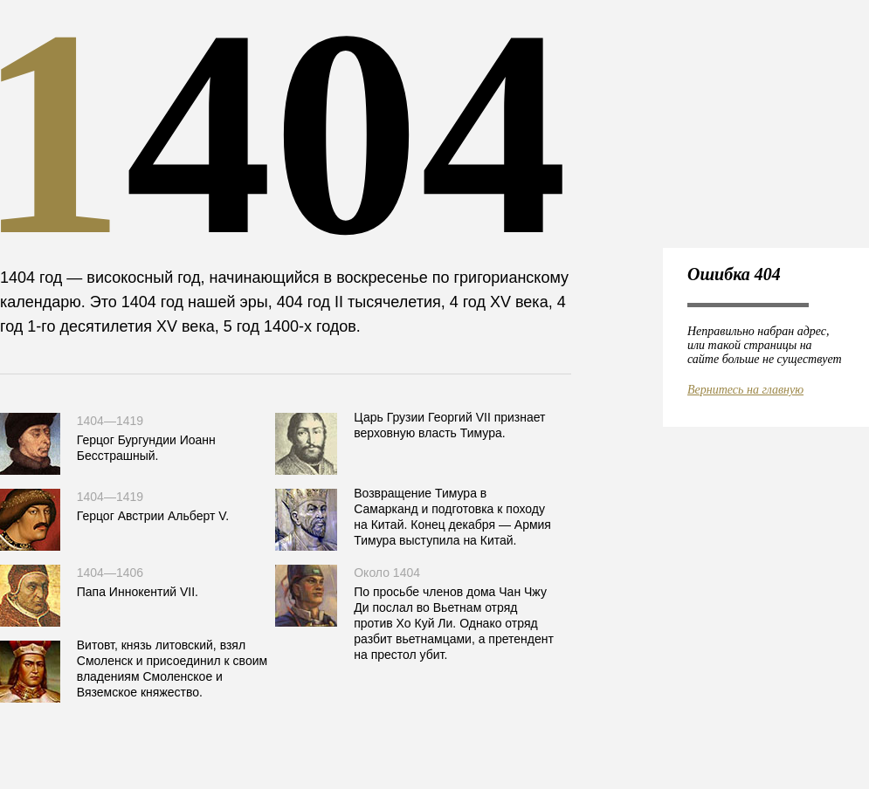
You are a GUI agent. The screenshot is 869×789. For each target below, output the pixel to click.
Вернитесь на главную (745, 389)
